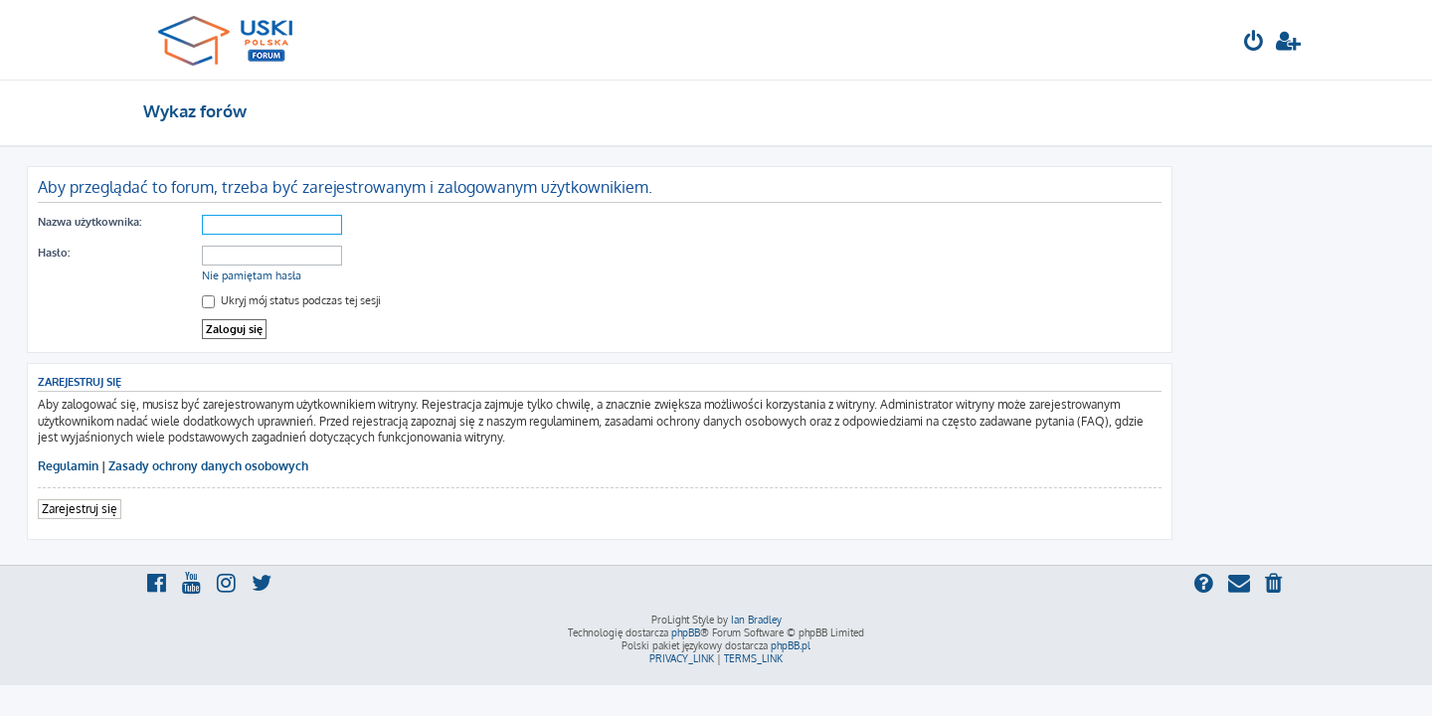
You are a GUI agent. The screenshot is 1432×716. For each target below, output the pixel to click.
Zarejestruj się (196, 508)
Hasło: (170, 253)
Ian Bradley (756, 620)
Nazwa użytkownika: (206, 222)
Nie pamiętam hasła (368, 275)
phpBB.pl (790, 645)
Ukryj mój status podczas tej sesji (407, 300)
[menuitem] (1254, 43)
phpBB (685, 632)
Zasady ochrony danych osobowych (325, 465)
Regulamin (184, 465)
